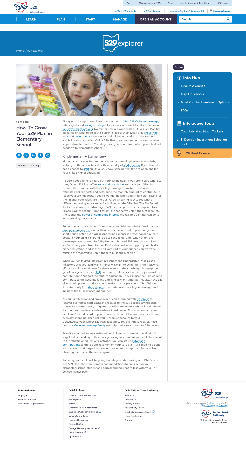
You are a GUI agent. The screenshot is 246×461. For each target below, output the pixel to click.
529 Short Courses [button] (197, 153)
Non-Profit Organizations (31, 403)
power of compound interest (100, 214)
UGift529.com (76, 432)
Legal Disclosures (133, 416)
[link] (19, 155)
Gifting (35, 165)
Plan (61, 19)
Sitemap (129, 420)
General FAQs (76, 424)
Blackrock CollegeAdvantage (83, 411)
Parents (22, 165)
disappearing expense (76, 230)
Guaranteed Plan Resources (83, 407)
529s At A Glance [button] (193, 86)
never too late (83, 136)
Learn (31, 19)
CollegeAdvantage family (89, 325)
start (86, 169)
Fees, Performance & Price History (195, 3)
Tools (129, 3)
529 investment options (78, 129)
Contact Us (130, 399)
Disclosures (215, 403)
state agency (96, 287)
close (180, 67)
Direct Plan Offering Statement (214, 405)
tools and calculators (111, 184)
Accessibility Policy (134, 407)
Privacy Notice (132, 403)
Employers (23, 395)
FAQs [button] (184, 110)
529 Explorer (223, 3)
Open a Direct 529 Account (83, 395)
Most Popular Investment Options (205, 102)
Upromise (143, 299)
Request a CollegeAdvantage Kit (186, 11)
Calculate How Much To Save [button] (202, 131)
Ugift (98, 272)
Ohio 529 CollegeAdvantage (140, 121)
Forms (170, 3)
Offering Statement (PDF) (150, 3)
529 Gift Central (152, 11)
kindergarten (132, 165)
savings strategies (95, 125)
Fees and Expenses (78, 420)
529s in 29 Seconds (125, 11)
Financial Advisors (27, 399)
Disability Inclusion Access (138, 412)
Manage (120, 19)
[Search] (202, 19)
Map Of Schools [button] (192, 94)
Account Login (221, 11)
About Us (129, 395)
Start (90, 19)
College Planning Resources (83, 428)
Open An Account (155, 19)
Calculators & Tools (78, 416)
